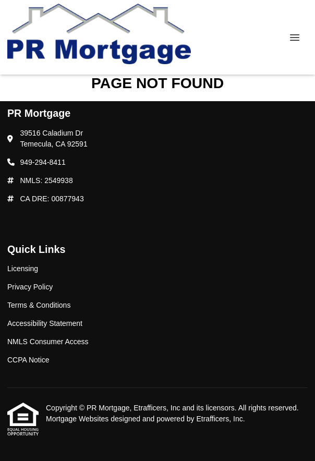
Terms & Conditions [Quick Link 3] (38, 305)
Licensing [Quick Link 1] (22, 268)
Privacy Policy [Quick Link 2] (30, 287)
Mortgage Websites (78, 419)
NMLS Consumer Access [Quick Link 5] (48, 341)
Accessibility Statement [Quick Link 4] (44, 323)
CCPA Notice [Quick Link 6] (28, 360)
